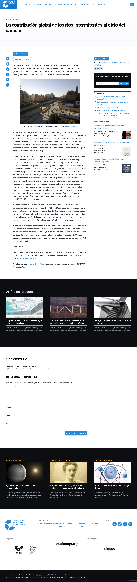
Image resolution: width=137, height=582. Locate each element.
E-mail (9, 415)
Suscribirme (124, 83)
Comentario (10, 387)
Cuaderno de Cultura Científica (22, 577)
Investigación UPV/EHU (13, 20)
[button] (7, 58)
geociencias (98, 68)
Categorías (47, 524)
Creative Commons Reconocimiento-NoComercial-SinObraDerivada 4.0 (66, 577)
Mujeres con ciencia (60, 460)
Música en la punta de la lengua (107, 107)
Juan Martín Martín (71, 126)
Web (7, 423)
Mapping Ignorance (103, 460)
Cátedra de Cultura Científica (65, 525)
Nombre (9, 407)
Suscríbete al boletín (83, 525)
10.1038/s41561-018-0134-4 (27, 258)
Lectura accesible (22, 59)
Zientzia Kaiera (13, 460)
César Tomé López (37, 264)
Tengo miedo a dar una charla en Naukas (111, 110)
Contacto (95, 524)
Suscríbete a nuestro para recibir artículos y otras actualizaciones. (112, 78)
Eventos (55, 524)
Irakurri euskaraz (20, 54)
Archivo (40, 524)
